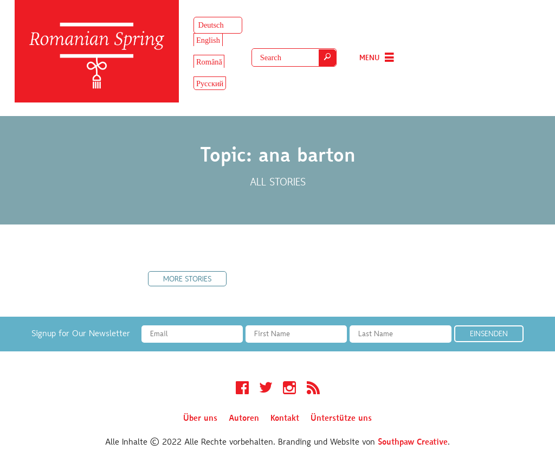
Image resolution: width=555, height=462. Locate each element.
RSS (313, 389)
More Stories (187, 280)
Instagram (289, 389)
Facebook (242, 389)
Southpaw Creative (413, 442)
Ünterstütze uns (341, 418)
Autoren (244, 418)
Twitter (266, 389)
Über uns (200, 418)
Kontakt (284, 418)
